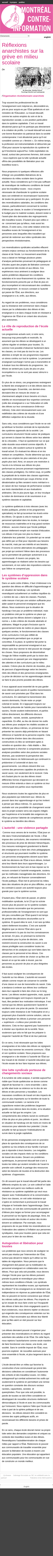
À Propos (13, 2)
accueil (5, 2)
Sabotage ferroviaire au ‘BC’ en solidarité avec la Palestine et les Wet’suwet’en (32, 1476)
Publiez (22, 2)
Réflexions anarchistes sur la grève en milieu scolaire (22, 53)
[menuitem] (47, 37)
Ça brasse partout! (6, 1476)
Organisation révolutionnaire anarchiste (23, 96)
